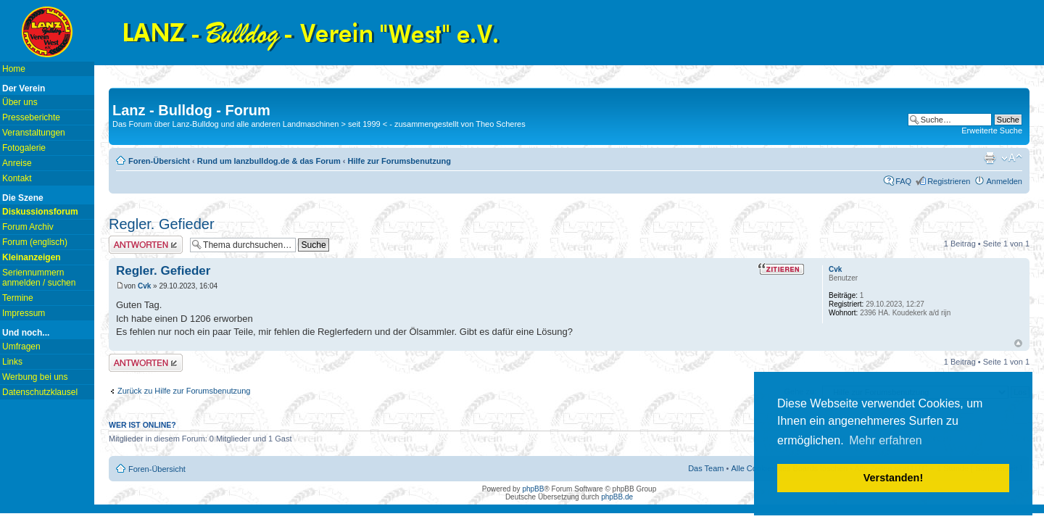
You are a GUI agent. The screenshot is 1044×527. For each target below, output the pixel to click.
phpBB (533, 489)
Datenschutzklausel (40, 392)
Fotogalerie (24, 148)
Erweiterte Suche (991, 130)
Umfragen (21, 346)
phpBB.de (617, 497)
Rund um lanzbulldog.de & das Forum (269, 161)
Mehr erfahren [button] (885, 440)
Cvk (144, 286)
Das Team (706, 468)
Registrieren (948, 181)
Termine (17, 298)
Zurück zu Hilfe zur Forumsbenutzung (183, 390)
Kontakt (17, 178)
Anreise (17, 163)
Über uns (20, 102)
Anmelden (1004, 181)
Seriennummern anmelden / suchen (38, 277)
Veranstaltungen (33, 133)
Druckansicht (990, 158)
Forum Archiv (28, 227)
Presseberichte (31, 117)
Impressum (23, 313)
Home (13, 69)
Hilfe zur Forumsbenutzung (399, 161)
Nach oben (1018, 343)
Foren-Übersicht (159, 161)
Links (12, 362)
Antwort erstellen (146, 245)
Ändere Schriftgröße (1011, 158)
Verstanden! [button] (893, 478)
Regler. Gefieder (162, 224)
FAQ (903, 181)
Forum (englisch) (34, 242)
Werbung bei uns (35, 377)
